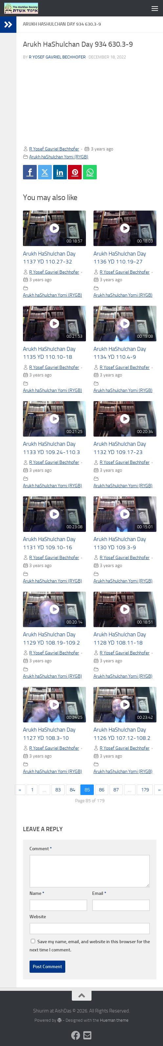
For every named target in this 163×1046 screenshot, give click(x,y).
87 (116, 790)
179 (145, 790)
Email (99, 893)
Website (38, 917)
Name (37, 893)
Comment (41, 849)
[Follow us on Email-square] (87, 1035)
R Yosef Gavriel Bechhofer (57, 57)
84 (72, 790)
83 (58, 790)
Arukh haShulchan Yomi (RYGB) (58, 156)
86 (101, 790)
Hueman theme (114, 1020)
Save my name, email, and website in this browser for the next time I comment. (90, 946)
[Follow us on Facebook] (75, 1035)
